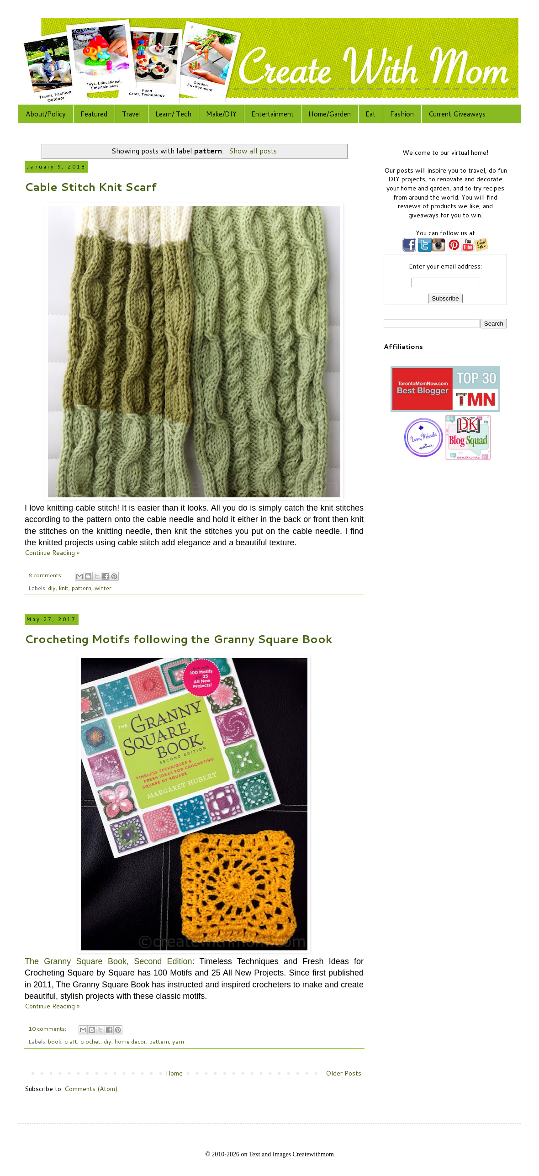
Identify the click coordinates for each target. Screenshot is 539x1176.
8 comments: (46, 575)
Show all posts (253, 151)
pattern (81, 588)
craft (70, 1041)
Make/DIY (221, 114)
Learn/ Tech (173, 114)
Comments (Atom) (90, 1088)
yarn (178, 1041)
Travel (131, 114)
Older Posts (343, 1073)
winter (103, 588)
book (54, 1041)
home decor (130, 1041)
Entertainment (272, 114)
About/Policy (46, 114)
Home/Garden (329, 114)
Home (174, 1073)
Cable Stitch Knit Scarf (91, 187)
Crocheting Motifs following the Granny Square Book (178, 639)
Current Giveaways (457, 114)
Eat (370, 114)
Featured (93, 114)
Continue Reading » (52, 552)
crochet (90, 1041)
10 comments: (48, 1028)
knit (64, 588)
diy (52, 588)
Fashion (402, 114)
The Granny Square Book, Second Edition (108, 961)
